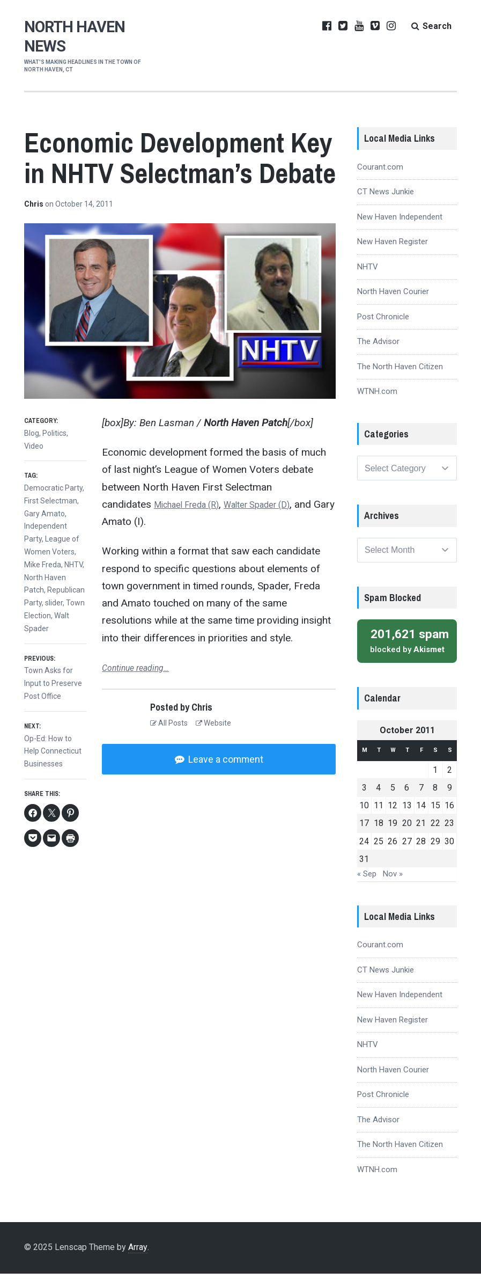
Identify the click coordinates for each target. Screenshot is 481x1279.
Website (213, 723)
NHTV (73, 564)
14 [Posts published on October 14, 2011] (421, 811)
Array (137, 1252)
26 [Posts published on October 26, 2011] (392, 847)
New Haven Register (392, 241)
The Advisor (378, 341)
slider (54, 602)
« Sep (366, 879)
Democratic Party (53, 488)
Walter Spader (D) (279, 504)
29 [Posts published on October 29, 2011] (435, 847)
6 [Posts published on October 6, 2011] (406, 793)
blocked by (407, 645)
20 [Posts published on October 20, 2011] (407, 828)
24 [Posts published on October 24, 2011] (364, 847)
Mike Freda (42, 564)
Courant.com (380, 167)
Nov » (393, 879)
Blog (31, 433)
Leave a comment (225, 759)
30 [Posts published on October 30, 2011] (449, 847)
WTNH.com (377, 391)
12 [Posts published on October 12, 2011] (392, 811)
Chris (34, 204)
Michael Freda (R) (194, 504)
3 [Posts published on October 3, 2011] (364, 793)
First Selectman (50, 500)
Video (33, 446)
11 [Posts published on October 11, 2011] (378, 811)
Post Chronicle (383, 316)
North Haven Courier (393, 291)
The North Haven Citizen (400, 366)
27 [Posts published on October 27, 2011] (407, 847)
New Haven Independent (399, 217)
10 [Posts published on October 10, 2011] (364, 811)
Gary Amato (44, 513)
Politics (54, 433)
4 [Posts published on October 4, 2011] (378, 793)
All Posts (169, 723)
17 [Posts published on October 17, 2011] (364, 828)
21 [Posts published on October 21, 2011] (421, 828)
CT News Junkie (385, 191)
